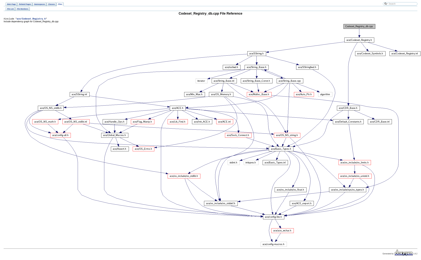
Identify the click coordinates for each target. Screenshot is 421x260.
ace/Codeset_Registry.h (31, 19)
